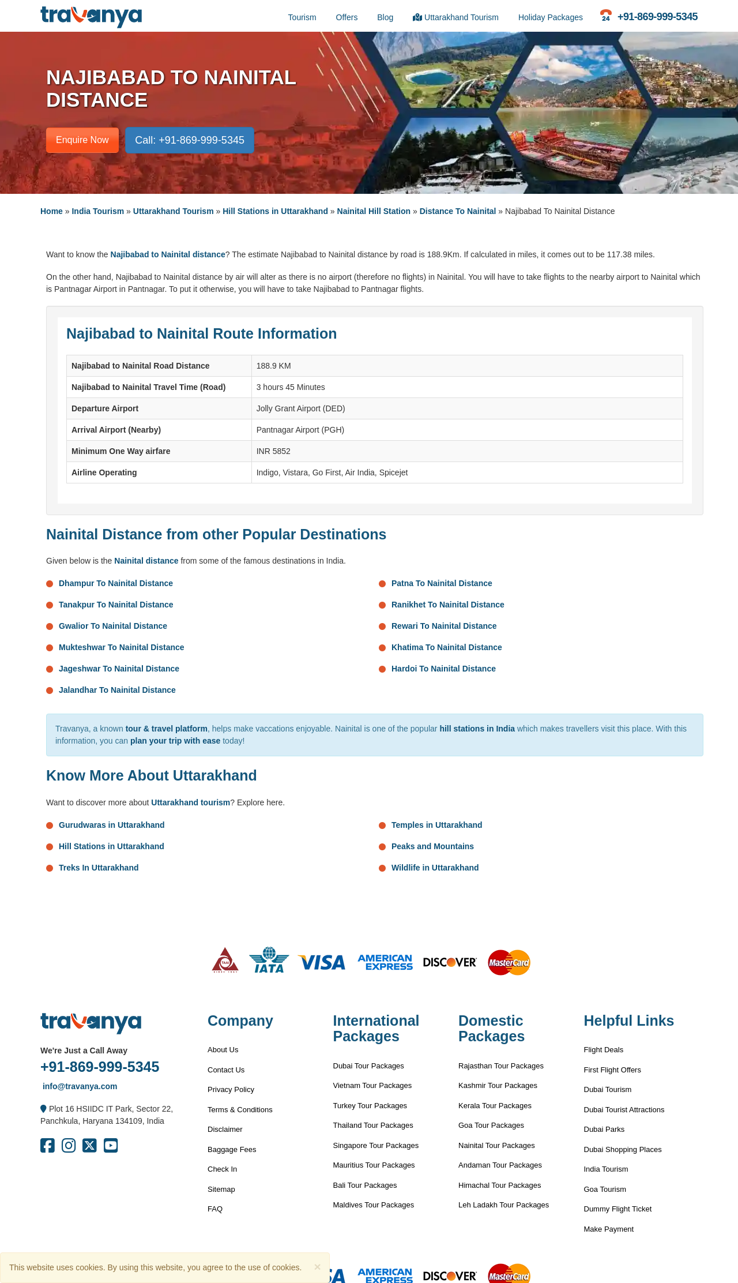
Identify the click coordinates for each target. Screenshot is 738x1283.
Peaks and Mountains (432, 846)
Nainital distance (146, 560)
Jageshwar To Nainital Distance (119, 668)
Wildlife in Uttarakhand (435, 867)
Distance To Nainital (458, 211)
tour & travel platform (167, 728)
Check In (222, 1169)
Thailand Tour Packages (373, 1125)
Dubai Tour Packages (368, 1065)
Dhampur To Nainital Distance (116, 583)
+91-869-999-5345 (99, 1067)
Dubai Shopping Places (623, 1149)
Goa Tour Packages (491, 1125)
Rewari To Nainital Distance (444, 626)
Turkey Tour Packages (370, 1105)
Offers (347, 17)
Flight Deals (604, 1049)
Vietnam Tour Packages (372, 1085)
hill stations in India (477, 728)
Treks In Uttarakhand (99, 867)
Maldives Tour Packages (374, 1205)
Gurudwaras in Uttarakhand (112, 825)
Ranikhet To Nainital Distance (447, 604)
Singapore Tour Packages (376, 1145)
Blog (385, 17)
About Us (223, 1049)
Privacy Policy (231, 1089)
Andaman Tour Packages (500, 1165)
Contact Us (226, 1070)
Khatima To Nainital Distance (446, 647)
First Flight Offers (612, 1070)
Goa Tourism (605, 1189)
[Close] (317, 1267)
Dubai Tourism (608, 1089)
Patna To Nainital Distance (441, 583)
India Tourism (97, 211)
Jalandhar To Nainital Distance (117, 690)
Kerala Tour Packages (495, 1105)
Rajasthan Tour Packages (501, 1065)
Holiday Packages (550, 17)
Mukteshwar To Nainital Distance (121, 647)
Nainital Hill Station (374, 211)
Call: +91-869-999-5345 (189, 140)
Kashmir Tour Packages (497, 1085)
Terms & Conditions (240, 1109)
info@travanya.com (78, 1086)
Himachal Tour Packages (499, 1185)
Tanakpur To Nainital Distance (116, 604)
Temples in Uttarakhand (437, 825)
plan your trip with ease (175, 740)
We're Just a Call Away (83, 1050)
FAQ (215, 1209)
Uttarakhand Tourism (456, 17)
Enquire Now (82, 140)
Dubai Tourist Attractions (624, 1109)
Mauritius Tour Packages (374, 1165)
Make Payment (609, 1229)
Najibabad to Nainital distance (168, 254)
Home (51, 211)
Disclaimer (225, 1129)
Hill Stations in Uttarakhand (275, 211)
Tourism (302, 17)
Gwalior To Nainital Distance (113, 626)
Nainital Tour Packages (496, 1145)
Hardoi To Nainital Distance (443, 668)
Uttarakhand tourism (190, 802)
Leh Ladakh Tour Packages (503, 1205)
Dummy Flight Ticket (618, 1209)
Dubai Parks (604, 1129)
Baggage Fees (232, 1149)
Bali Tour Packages (365, 1185)
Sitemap (221, 1189)
